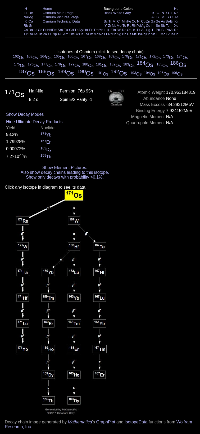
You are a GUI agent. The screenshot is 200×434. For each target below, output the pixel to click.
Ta (114, 30)
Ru (129, 26)
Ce (40, 30)
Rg (143, 34)
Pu (60, 34)
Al (152, 17)
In (153, 26)
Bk (76, 34)
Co (134, 21)
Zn (148, 21)
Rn (176, 30)
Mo (119, 26)
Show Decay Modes (25, 114)
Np (54, 34)
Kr (176, 21)
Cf (81, 34)
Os (129, 30)
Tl (153, 30)
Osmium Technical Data (61, 21)
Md (96, 34)
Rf (109, 34)
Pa (45, 34)
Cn (148, 34)
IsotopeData (136, 422)
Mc (163, 34)
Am (66, 34)
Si (158, 17)
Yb (101, 30)
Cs (26, 30)
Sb (163, 26)
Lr (105, 34)
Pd (139, 26)
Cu (143, 21)
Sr (31, 26)
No (101, 34)
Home (47, 9)
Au (143, 30)
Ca (31, 21)
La (36, 30)
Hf (109, 30)
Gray (127, 13)
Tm (95, 30)
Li (25, 13)
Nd (49, 30)
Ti (109, 21)
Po (168, 30)
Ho (85, 30)
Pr (45, 30)
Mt (134, 34)
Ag (143, 26)
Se (168, 21)
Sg (119, 34)
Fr (26, 34)
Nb (114, 26)
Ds (139, 34)
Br (172, 21)
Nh (153, 34)
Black (108, 13)
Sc (106, 21)
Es (86, 34)
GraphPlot (105, 422)
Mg (30, 17)
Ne (176, 13)
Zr (110, 26)
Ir (134, 30)
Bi (163, 30)
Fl (157, 34)
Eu (65, 30)
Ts (172, 34)
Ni (138, 21)
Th (40, 34)
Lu (106, 30)
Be (31, 13)
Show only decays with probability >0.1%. (65, 177)
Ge (158, 21)
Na (26, 17)
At (172, 30)
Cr (119, 21)
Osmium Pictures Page (61, 17)
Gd (71, 30)
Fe (129, 21)
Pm (54, 30)
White (117, 13)
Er (90, 30)
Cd (148, 26)
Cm (71, 34)
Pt (138, 30)
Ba (31, 30)
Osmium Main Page (58, 13)
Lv (168, 34)
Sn (158, 26)
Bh (124, 34)
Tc (124, 26)
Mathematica (80, 422)
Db (114, 34)
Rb (26, 26)
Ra (31, 34)
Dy (81, 30)
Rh (134, 26)
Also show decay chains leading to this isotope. (65, 172)
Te (168, 26)
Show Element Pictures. (64, 167)
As (163, 21)
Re (124, 30)
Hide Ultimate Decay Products (34, 121)
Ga (153, 21)
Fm (90, 34)
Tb (76, 30)
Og (176, 34)
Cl (172, 17)
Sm (60, 30)
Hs (129, 34)
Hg (148, 30)
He (176, 9)
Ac (36, 34)
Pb (158, 30)
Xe (176, 26)
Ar (176, 17)
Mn (124, 21)
